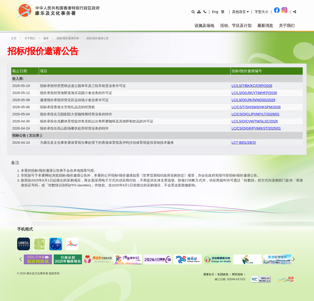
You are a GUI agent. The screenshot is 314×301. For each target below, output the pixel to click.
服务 (44, 38)
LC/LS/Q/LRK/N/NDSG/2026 (253, 100)
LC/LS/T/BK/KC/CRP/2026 (252, 86)
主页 (13, 38)
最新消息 (265, 26)
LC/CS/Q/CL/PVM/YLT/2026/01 (255, 114)
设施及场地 (204, 26)
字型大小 (261, 12)
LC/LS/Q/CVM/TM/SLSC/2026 (255, 121)
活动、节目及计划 (235, 26)
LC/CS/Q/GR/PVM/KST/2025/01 (256, 128)
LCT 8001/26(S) (244, 142)
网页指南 (237, 274)
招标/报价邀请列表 (65, 38)
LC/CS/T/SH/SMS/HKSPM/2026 (256, 107)
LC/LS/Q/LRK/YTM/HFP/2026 (254, 93)
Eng (215, 12)
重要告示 (208, 274)
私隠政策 (223, 274)
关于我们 (287, 26)
